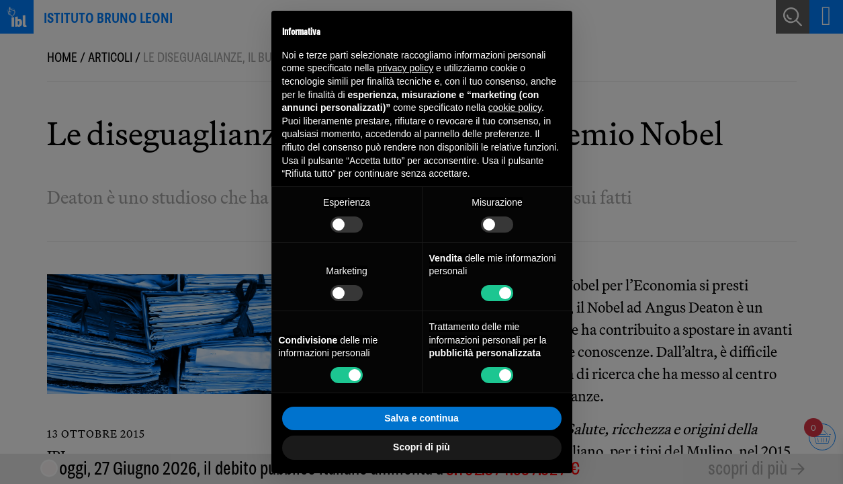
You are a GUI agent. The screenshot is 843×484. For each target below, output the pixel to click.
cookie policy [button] (514, 107)
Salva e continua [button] (421, 418)
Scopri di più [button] (421, 447)
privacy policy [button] (405, 68)
